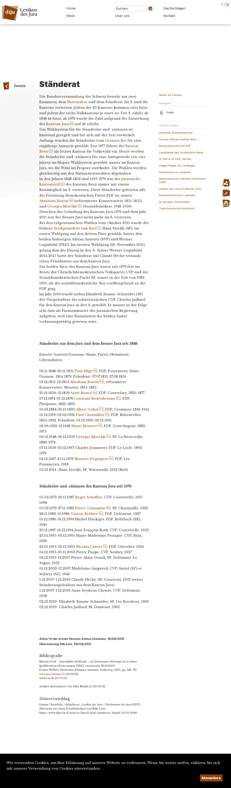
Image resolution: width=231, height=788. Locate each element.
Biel (92, 228)
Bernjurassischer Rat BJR (174, 145)
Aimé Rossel (81, 393)
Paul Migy (83, 371)
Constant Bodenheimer (95, 398)
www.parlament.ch (52, 674)
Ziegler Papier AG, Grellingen (177, 165)
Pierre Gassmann (90, 508)
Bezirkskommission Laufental (177, 195)
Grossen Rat (115, 140)
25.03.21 (61, 678)
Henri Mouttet (84, 426)
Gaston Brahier (84, 514)
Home (71, 8)
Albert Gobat (87, 409)
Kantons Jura (57, 124)
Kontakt (169, 16)
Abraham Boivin (53, 201)
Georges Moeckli (62, 206)
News (70, 16)
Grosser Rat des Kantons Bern (178, 139)
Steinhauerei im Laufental (174, 172)
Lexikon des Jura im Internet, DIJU (180, 188)
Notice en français (170, 94)
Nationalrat (77, 102)
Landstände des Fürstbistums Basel (181, 152)
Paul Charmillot (90, 415)
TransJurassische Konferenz (176, 208)
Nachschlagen (174, 8)
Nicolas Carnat (89, 547)
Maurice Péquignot (91, 459)
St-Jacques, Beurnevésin (174, 201)
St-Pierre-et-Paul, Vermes (175, 158)
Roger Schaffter (88, 497)
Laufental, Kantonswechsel (175, 132)
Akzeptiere (211, 778)
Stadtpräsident (67, 228)
